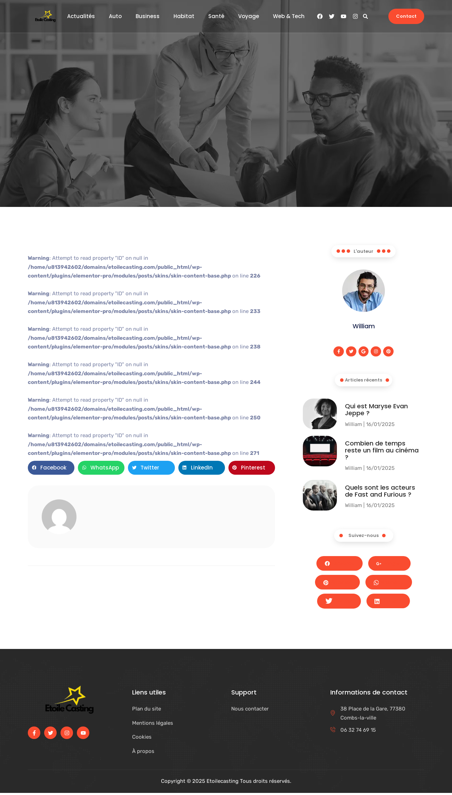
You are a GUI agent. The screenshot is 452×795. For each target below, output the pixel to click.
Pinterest (337, 583)
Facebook (339, 564)
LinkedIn (388, 603)
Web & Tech (289, 16)
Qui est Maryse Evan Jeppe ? (376, 410)
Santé (216, 16)
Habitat (183, 16)
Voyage (248, 16)
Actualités (81, 16)
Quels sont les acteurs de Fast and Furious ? (380, 491)
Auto (115, 16)
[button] (365, 16)
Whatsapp (389, 583)
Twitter (338, 603)
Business (148, 16)
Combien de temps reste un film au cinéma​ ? (382, 451)
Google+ (390, 564)
